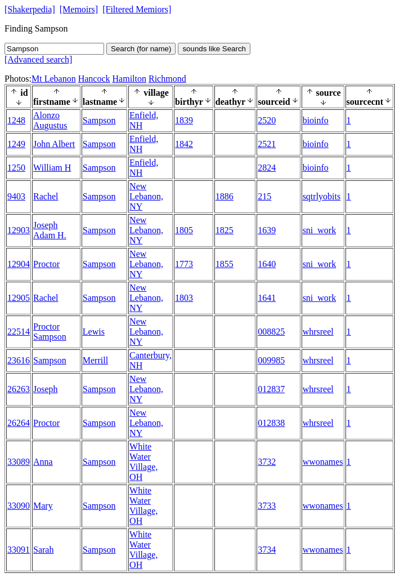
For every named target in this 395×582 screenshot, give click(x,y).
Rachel (45, 196)
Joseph (45, 389)
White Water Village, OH (143, 462)
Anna (43, 462)
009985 (271, 360)
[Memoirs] (79, 9)
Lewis (94, 331)
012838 (271, 423)
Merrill (95, 360)
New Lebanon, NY (146, 196)
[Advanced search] (38, 59)
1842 (184, 144)
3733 (267, 505)
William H (52, 167)
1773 (184, 264)
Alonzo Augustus (50, 120)
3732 (267, 462)
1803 (184, 298)
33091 (18, 549)
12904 (18, 264)
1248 (16, 120)
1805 (184, 230)
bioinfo (316, 120)
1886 (225, 196)
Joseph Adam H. (49, 230)
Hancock (94, 78)
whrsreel (318, 331)
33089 (18, 462)
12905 (18, 298)
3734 (267, 549)
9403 (16, 196)
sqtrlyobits (322, 196)
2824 (267, 167)
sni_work (319, 230)
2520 (267, 120)
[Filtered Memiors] (136, 9)
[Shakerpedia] (30, 9)
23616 (18, 360)
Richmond (167, 78)
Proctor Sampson (49, 331)
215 (264, 196)
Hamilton (129, 78)
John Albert (54, 144)
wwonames (323, 462)
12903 (18, 230)
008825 (271, 331)
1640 (267, 264)
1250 (16, 167)
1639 (267, 230)
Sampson (99, 120)
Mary (43, 505)
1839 (184, 120)
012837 (271, 389)
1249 (16, 144)
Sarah (43, 549)
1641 (267, 298)
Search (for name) (141, 49)
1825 (225, 230)
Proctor (46, 264)
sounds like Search (214, 49)
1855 (225, 264)
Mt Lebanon (54, 78)
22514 (18, 331)
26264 (18, 423)
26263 (18, 389)
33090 (18, 505)
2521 (267, 144)
